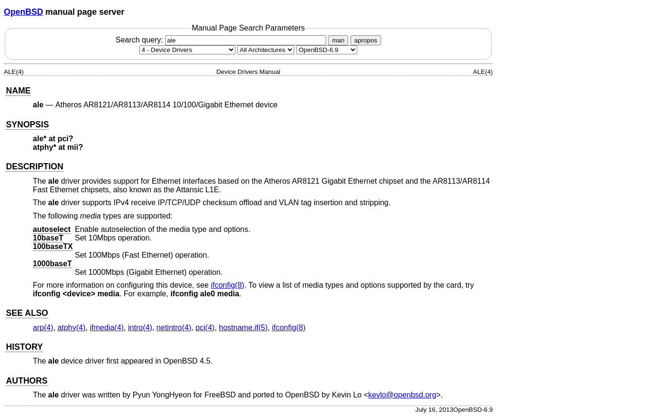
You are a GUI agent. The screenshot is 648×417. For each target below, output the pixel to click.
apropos (365, 40)
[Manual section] (187, 49)
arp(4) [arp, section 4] (43, 327)
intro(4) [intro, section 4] (140, 327)
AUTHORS (26, 381)
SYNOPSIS (27, 124)
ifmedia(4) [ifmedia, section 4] (107, 327)
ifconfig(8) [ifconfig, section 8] (227, 285)
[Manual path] (326, 49)
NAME (18, 90)
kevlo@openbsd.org (402, 395)
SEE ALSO (27, 313)
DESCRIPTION (34, 166)
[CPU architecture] (265, 49)
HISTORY (24, 347)
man (338, 40)
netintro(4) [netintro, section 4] (174, 327)
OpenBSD (23, 12)
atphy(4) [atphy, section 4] (71, 327)
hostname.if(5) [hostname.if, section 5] (243, 327)
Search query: (222, 40)
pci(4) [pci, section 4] (204, 327)
